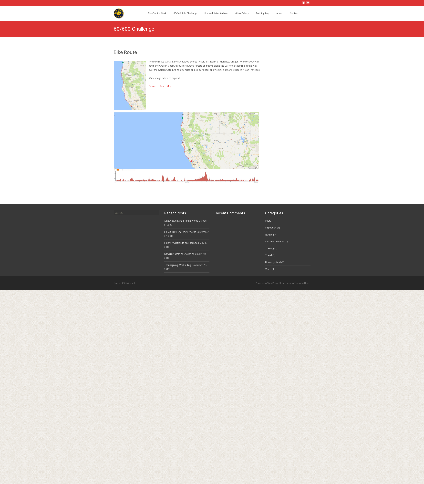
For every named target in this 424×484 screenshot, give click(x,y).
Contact (294, 13)
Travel (268, 255)
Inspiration (270, 227)
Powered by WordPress (267, 283)
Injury (268, 220)
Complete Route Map (160, 86)
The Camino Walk (157, 13)
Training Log (262, 13)
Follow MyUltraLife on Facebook (181, 242)
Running (269, 234)
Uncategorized (273, 262)
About (279, 13)
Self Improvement (274, 241)
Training (269, 248)
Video (268, 269)
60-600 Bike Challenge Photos (180, 231)
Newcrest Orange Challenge (179, 253)
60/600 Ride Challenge (185, 13)
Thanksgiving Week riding (177, 265)
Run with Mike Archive (216, 13)
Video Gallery (242, 13)
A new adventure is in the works (181, 220)
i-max (289, 283)
